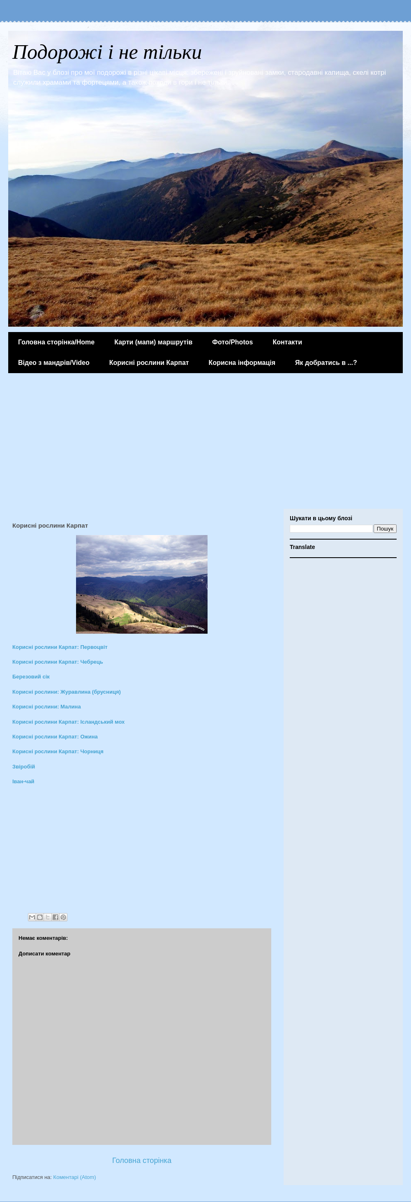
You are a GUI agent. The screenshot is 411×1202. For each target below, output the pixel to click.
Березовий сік (31, 677)
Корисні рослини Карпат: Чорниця (58, 751)
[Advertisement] (205, 443)
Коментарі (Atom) (74, 1177)
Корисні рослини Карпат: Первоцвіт (60, 647)
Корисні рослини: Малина (46, 707)
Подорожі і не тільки (107, 51)
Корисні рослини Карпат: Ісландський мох (68, 722)
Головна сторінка (141, 1160)
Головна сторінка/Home (56, 342)
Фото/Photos (232, 342)
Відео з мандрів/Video (54, 362)
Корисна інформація (242, 362)
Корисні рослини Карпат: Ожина (55, 737)
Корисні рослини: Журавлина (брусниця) (66, 692)
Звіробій (23, 767)
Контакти (287, 342)
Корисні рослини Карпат (149, 362)
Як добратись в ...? (326, 362)
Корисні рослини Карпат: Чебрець (57, 662)
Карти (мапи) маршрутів (153, 342)
